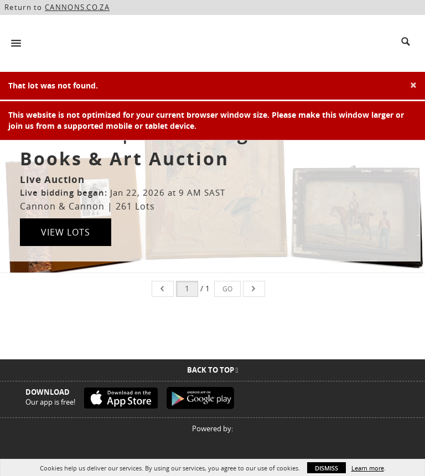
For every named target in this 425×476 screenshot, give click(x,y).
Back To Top (213, 370)
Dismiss (326, 468)
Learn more (367, 468)
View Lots (65, 232)
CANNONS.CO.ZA (77, 7)
